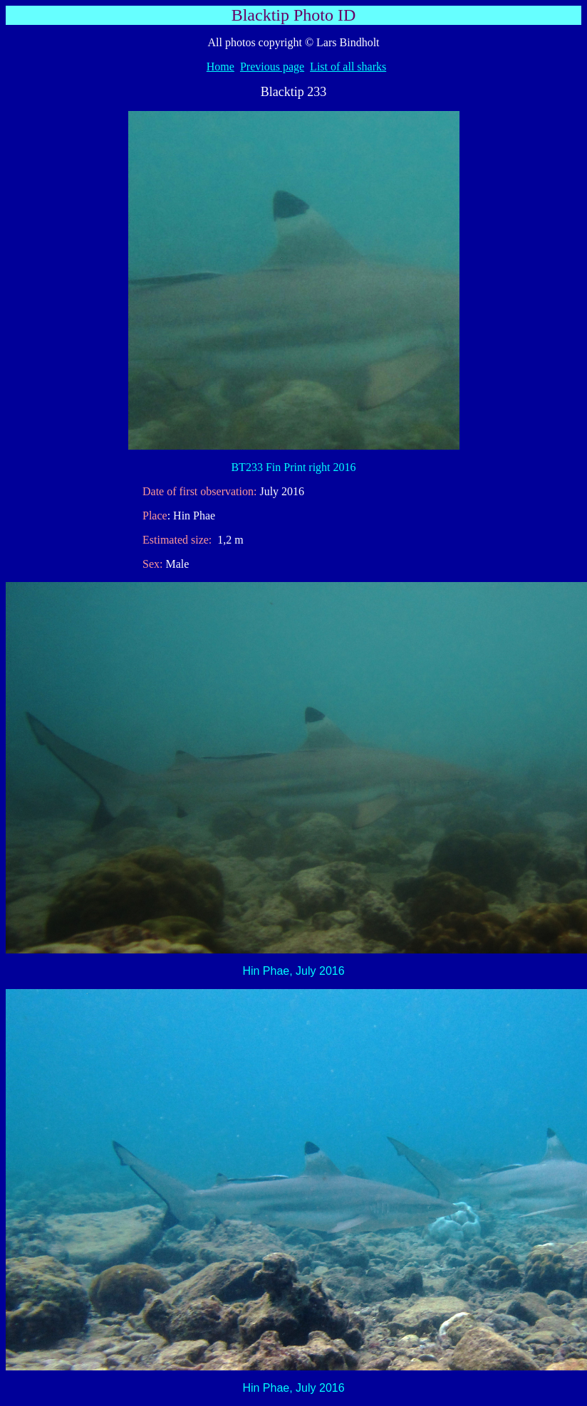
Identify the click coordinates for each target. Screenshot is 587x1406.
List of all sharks (348, 66)
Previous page (272, 66)
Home (220, 66)
